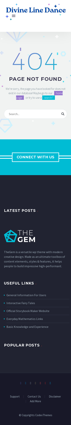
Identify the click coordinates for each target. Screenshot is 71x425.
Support (15, 396)
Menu (13, 16)
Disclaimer (55, 396)
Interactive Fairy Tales (20, 303)
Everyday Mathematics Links (24, 319)
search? (48, 97)
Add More (35, 401)
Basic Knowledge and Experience (27, 327)
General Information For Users (26, 295)
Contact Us (34, 396)
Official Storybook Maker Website (27, 311)
